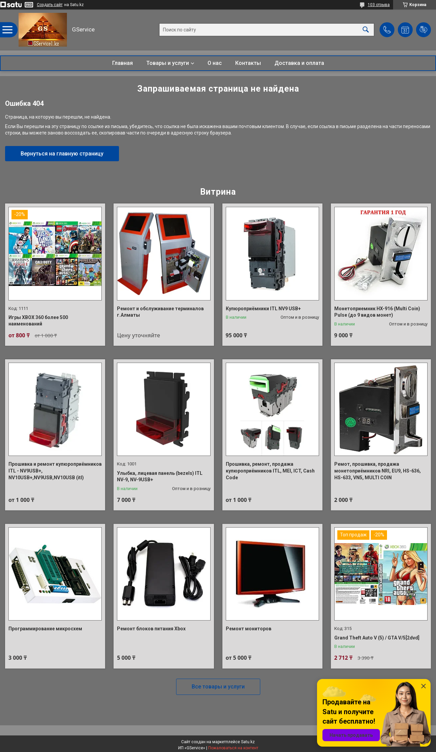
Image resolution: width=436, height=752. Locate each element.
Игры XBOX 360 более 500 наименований (38, 321)
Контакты (248, 63)
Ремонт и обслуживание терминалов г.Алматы (160, 312)
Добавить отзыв (423, 29)
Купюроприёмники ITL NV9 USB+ (263, 308)
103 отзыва (379, 4)
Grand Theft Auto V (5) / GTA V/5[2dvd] (376, 637)
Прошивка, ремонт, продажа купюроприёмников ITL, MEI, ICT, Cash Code (270, 470)
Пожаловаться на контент (233, 748)
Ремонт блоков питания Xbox (151, 628)
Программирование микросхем (45, 628)
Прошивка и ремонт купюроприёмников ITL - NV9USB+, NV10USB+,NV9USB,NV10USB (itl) (55, 470)
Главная (122, 63)
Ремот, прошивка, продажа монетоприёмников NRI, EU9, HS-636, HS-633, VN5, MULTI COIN (377, 470)
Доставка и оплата (299, 63)
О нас (215, 63)
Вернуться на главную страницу (62, 153)
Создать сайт (50, 4)
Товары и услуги (167, 63)
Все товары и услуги (218, 686)
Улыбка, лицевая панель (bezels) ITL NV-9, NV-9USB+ (159, 476)
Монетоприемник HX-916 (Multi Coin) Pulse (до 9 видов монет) (377, 312)
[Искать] (366, 30)
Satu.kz (248, 741)
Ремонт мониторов (248, 628)
